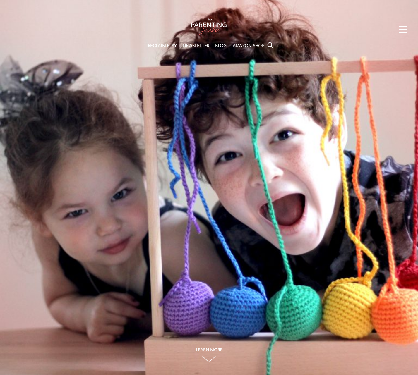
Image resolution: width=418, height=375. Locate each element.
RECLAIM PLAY (162, 46)
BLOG (221, 46)
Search (270, 45)
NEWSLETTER (196, 46)
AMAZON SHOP (248, 46)
